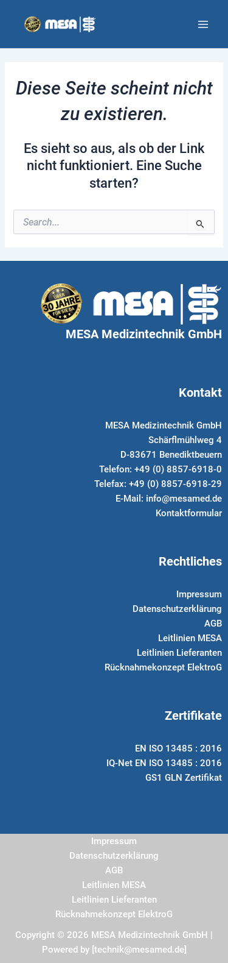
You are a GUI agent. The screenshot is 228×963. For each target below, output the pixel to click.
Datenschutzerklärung (177, 608)
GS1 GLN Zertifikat (183, 777)
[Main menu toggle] (203, 24)
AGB (213, 623)
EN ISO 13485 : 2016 (178, 748)
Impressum (199, 594)
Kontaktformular (189, 513)
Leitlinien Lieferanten (179, 652)
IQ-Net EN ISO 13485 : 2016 (164, 763)
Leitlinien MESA (190, 638)
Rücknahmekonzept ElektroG (163, 667)
